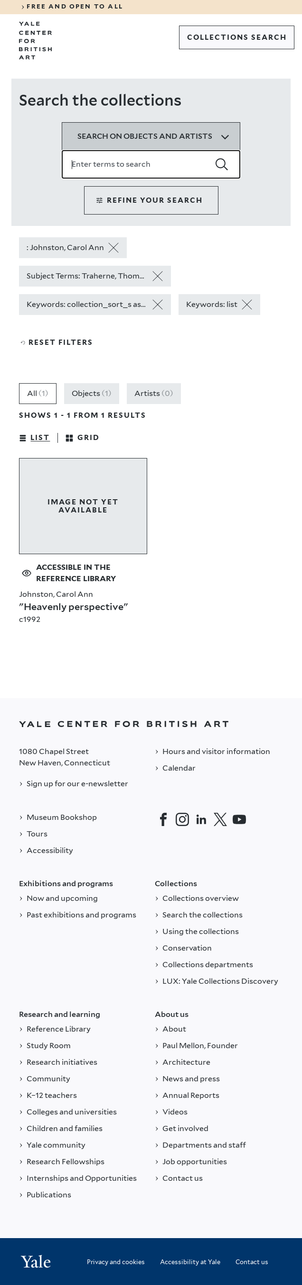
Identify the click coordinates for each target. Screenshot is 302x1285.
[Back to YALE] (151, 724)
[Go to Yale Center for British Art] (35, 41)
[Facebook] (163, 819)
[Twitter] (220, 819)
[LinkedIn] (201, 819)
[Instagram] (182, 819)
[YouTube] (239, 819)
